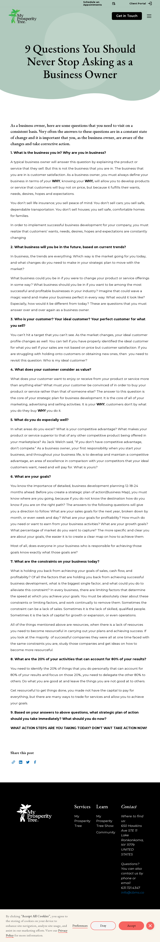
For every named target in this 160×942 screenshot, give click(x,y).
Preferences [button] (80, 925)
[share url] (13, 762)
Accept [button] (131, 926)
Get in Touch (127, 16)
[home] (22, 16)
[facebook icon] (35, 762)
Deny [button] (103, 926)
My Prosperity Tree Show (104, 821)
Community (105, 832)
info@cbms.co (132, 892)
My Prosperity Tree (82, 821)
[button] (148, 16)
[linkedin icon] (21, 762)
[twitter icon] (28, 762)
